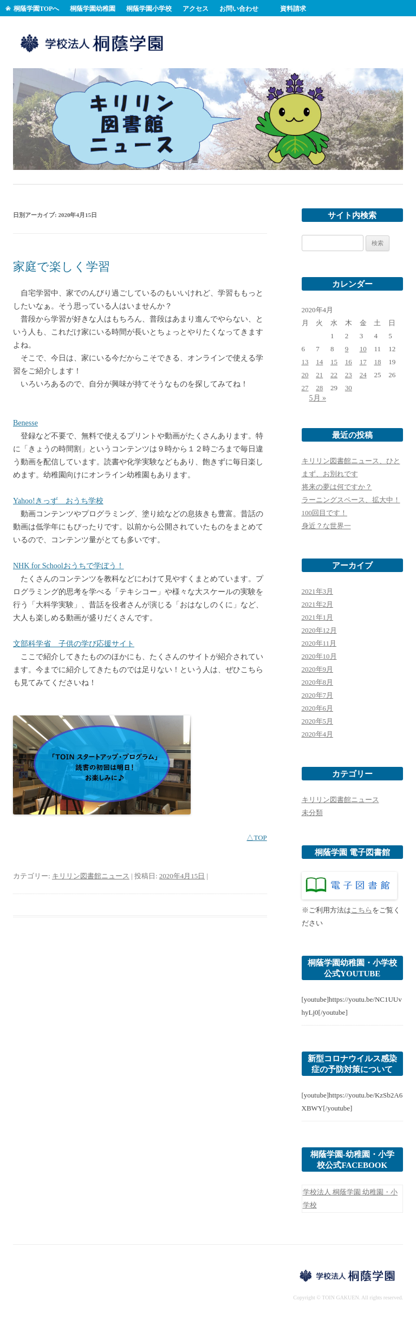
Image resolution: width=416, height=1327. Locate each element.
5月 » (318, 398)
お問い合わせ (238, 8)
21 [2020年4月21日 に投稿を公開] (319, 375)
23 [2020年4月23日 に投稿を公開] (348, 375)
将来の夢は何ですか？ (337, 487)
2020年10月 (319, 656)
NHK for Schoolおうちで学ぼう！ (68, 566)
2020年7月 (318, 695)
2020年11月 (319, 643)
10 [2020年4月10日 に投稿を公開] (363, 349)
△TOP (256, 837)
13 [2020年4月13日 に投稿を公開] (305, 362)
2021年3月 (318, 591)
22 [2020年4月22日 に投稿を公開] (333, 375)
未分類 (312, 813)
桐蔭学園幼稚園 (92, 8)
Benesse (25, 423)
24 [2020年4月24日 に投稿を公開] (363, 375)
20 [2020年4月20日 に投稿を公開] (305, 375)
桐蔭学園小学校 (149, 8)
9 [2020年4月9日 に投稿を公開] (347, 349)
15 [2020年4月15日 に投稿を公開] (333, 362)
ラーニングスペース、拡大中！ (351, 500)
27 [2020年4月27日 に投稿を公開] (305, 388)
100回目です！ (325, 513)
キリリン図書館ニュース (90, 876)
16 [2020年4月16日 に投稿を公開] (348, 362)
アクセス (196, 8)
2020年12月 (319, 630)
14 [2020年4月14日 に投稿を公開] (319, 362)
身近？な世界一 (326, 526)
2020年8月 (318, 682)
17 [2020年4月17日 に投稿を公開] (363, 362)
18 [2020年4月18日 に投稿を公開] (377, 362)
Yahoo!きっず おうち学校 (58, 501)
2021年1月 (318, 617)
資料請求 (293, 8)
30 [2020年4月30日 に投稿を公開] (348, 388)
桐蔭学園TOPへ (36, 8)
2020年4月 (318, 734)
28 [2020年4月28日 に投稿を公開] (319, 388)
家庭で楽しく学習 (61, 266)
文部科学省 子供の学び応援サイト (73, 644)
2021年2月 (318, 604)
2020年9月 (318, 669)
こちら (361, 910)
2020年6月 (318, 708)
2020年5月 (318, 721)
